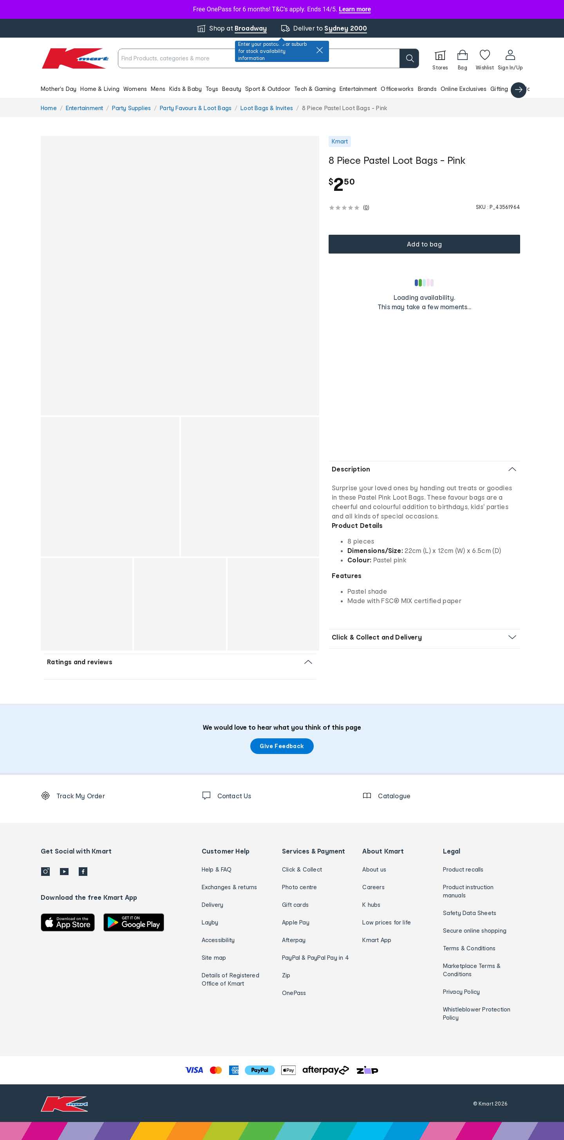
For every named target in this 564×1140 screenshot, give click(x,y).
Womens (135, 88)
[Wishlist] (485, 58)
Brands (427, 88)
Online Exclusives (463, 88)
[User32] (510, 58)
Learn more (355, 9)
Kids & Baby (185, 88)
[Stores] (440, 58)
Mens (158, 88)
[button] (282, 88)
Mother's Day (58, 88)
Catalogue (526, 88)
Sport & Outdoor (267, 88)
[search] (409, 58)
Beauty (231, 88)
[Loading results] (424, 282)
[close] (319, 50)
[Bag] (462, 58)
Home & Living (99, 88)
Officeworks (397, 88)
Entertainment (358, 88)
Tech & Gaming (315, 88)
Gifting (499, 88)
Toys (212, 88)
